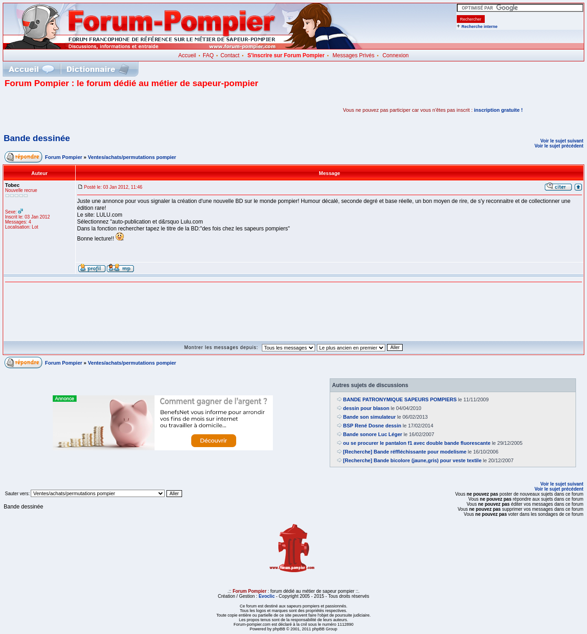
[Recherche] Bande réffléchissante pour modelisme (404, 451)
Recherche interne (479, 26)
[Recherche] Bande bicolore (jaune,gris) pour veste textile (412, 460)
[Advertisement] (112, 110)
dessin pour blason (366, 408)
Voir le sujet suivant (561, 140)
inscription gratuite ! (498, 110)
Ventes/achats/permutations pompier (132, 157)
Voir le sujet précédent (558, 145)
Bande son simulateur (369, 417)
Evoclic (267, 596)
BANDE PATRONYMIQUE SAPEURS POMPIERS (400, 399)
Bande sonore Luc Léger (372, 434)
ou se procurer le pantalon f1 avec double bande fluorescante (417, 443)
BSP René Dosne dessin (372, 425)
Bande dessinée (37, 138)
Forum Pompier (63, 157)
